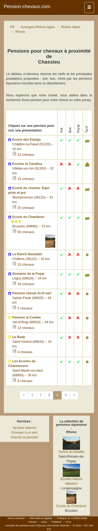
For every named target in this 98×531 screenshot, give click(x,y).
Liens (44, 521)
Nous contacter (16, 518)
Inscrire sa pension (24, 437)
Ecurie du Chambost (71, 506)
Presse (32, 521)
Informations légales (41, 518)
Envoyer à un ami (24, 432)
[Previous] (24, 395)
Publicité (56, 521)
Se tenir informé (24, 428)
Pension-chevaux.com (27, 6)
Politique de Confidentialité (72, 518)
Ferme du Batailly (71, 452)
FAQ (68, 521)
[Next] (74, 395)
